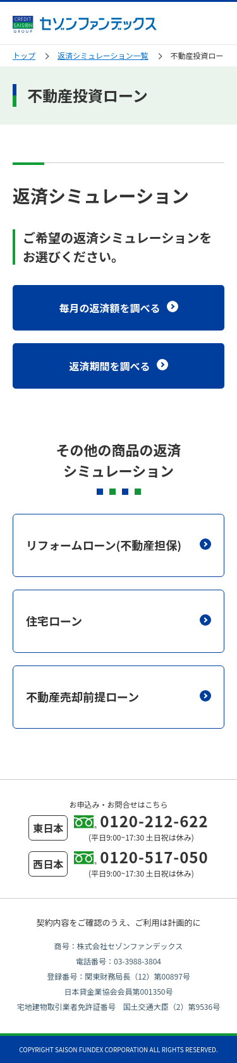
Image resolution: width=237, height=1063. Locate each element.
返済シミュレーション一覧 (103, 55)
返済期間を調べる (118, 366)
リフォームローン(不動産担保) (118, 545)
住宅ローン (118, 620)
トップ (24, 55)
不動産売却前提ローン (118, 696)
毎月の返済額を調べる (118, 307)
